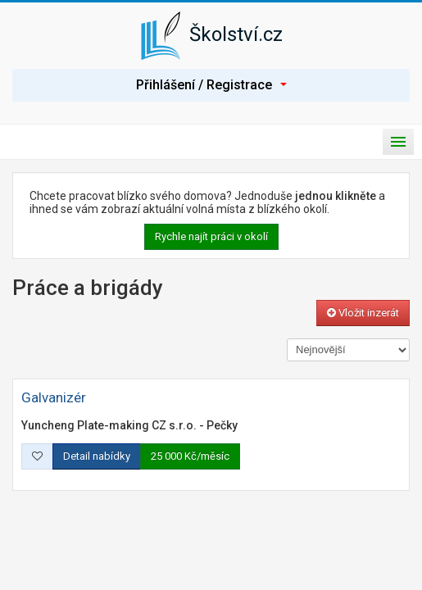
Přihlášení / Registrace (211, 85)
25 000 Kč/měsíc (190, 456)
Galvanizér (53, 397)
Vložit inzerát (363, 312)
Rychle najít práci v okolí (211, 236)
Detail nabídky (96, 456)
